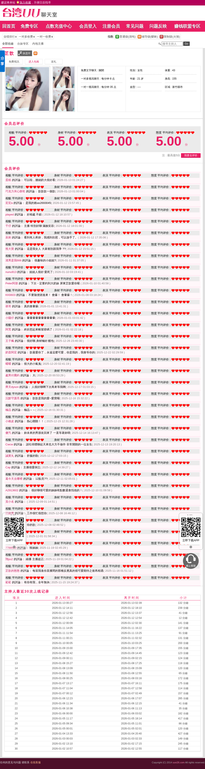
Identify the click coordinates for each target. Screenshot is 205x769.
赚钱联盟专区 (187, 26)
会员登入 (88, 26)
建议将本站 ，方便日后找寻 (26, 2)
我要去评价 (190, 155)
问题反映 (158, 26)
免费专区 (29, 26)
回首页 (8, 26)
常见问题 (135, 26)
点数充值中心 (59, 26)
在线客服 (35, 762)
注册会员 (111, 26)
